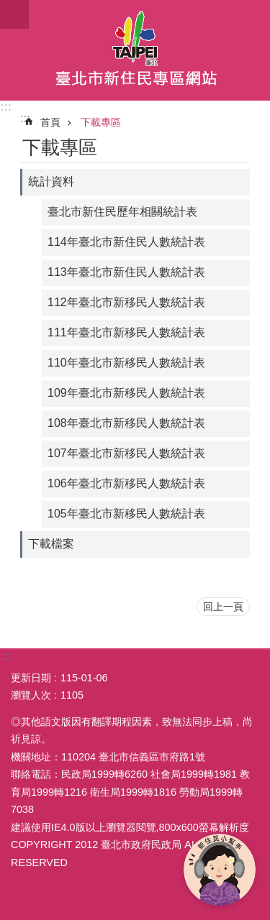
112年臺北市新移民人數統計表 (126, 302)
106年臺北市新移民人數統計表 (126, 483)
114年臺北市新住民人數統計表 (126, 242)
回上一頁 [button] (223, 606)
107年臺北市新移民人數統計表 (126, 453)
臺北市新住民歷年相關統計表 (122, 212)
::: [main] (25, 118)
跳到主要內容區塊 (7, 7)
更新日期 (31, 678)
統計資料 (51, 181)
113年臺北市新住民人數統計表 (126, 272)
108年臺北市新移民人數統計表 (126, 423)
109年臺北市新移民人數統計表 (126, 393)
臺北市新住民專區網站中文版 (135, 50)
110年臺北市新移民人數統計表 (126, 362)
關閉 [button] (14, 14)
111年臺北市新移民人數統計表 (126, 332)
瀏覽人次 (31, 695)
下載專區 (101, 122)
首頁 (50, 122)
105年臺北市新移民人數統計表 (126, 513)
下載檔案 (51, 544)
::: (6, 107)
